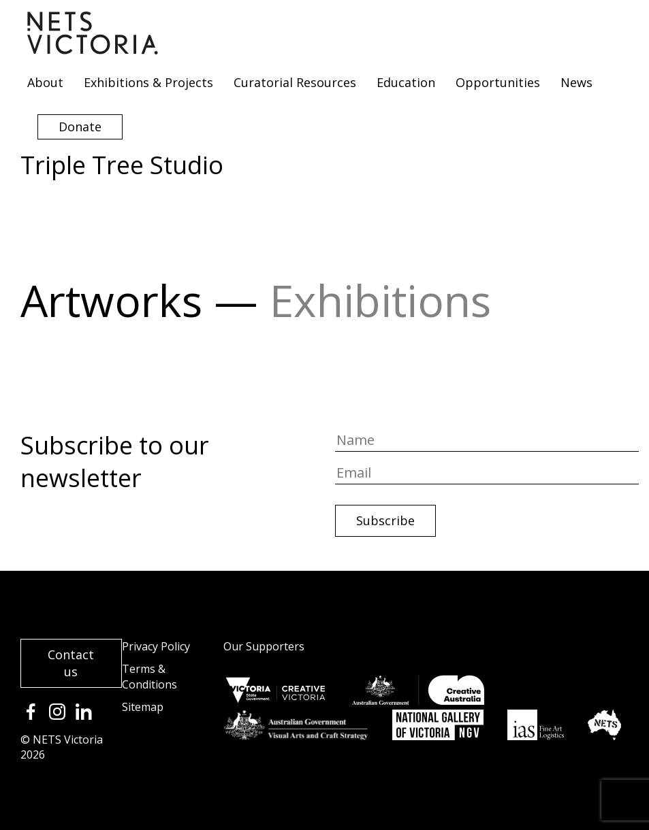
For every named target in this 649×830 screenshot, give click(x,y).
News (576, 82)
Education (406, 82)
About (45, 82)
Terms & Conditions (149, 676)
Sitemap (142, 706)
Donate (80, 126)
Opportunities (498, 82)
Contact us (71, 663)
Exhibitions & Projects (148, 82)
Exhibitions (380, 300)
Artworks (111, 300)
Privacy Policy (156, 646)
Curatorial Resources (295, 82)
